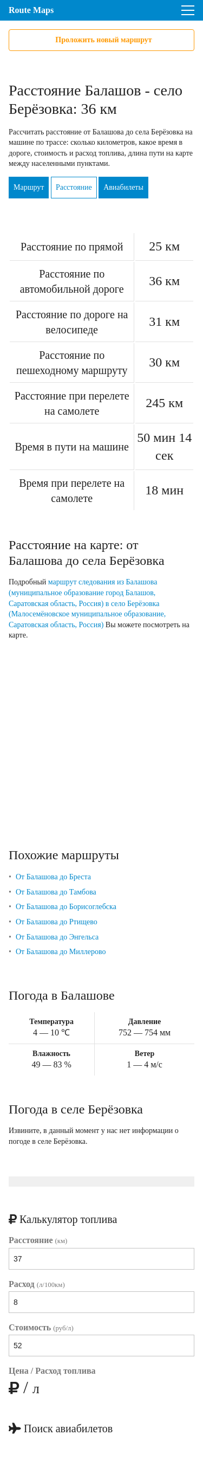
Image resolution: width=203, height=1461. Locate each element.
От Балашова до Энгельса (57, 937)
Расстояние (74, 187)
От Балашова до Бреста (53, 877)
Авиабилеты (123, 187)
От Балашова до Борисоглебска (66, 907)
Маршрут (29, 187)
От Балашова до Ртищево (56, 922)
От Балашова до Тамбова (56, 892)
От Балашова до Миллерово (61, 952)
